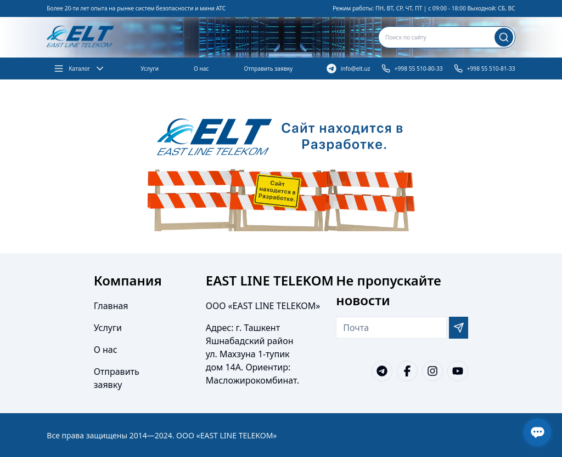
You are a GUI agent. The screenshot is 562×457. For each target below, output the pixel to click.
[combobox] (446, 37)
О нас (201, 68)
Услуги (149, 68)
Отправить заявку (268, 68)
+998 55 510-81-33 (484, 68)
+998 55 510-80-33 (412, 68)
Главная (111, 306)
